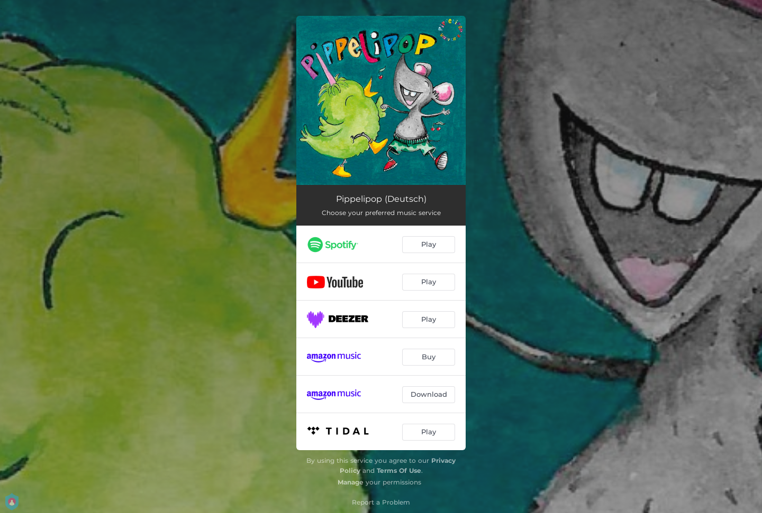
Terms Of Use (399, 470)
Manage (351, 482)
